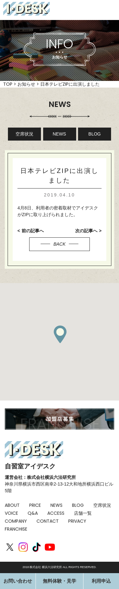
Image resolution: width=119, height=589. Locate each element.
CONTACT (47, 521)
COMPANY (16, 521)
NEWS (59, 133)
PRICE (35, 505)
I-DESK (26, 9)
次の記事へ (86, 230)
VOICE (11, 513)
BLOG (95, 133)
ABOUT (12, 505)
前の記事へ (33, 230)
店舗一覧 (83, 513)
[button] (60, 334)
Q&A (33, 513)
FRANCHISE (16, 529)
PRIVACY (77, 521)
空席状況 (24, 133)
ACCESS (55, 513)
